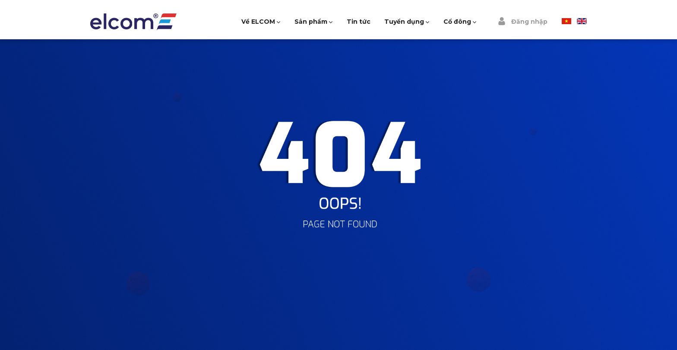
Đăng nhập (522, 21)
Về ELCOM (258, 21)
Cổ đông (457, 21)
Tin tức (358, 21)
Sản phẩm (310, 21)
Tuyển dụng (404, 21)
